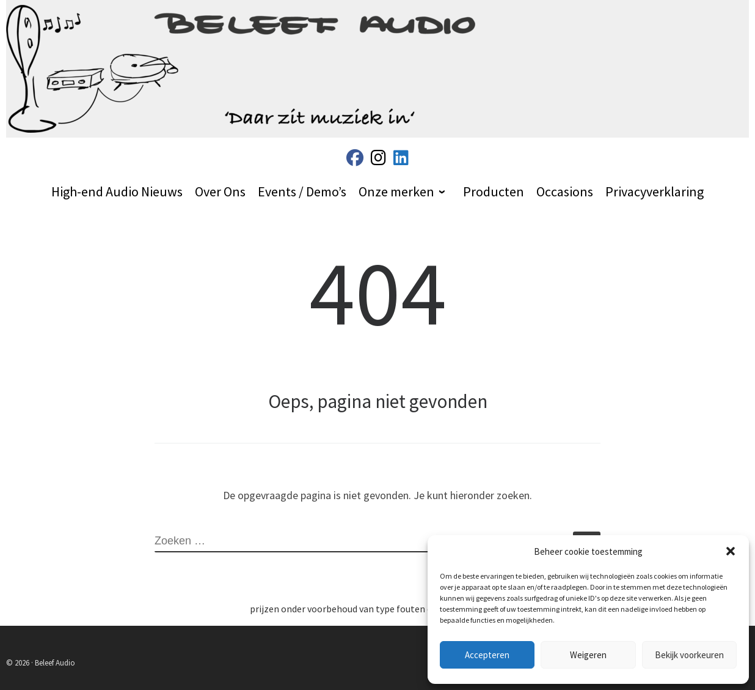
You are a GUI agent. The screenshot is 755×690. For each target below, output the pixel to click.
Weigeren (588, 655)
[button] (730, 551)
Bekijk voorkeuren (689, 655)
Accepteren (487, 655)
